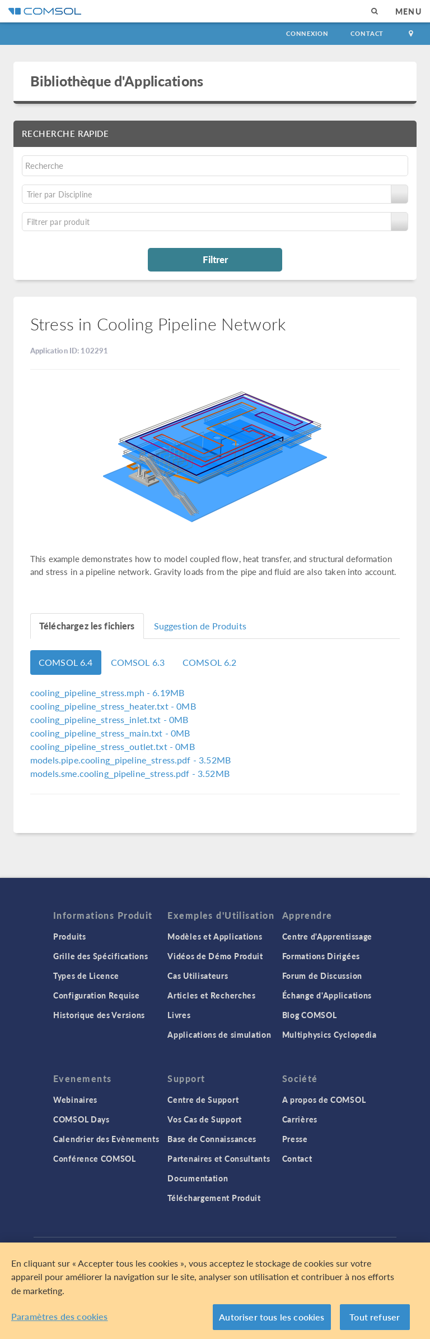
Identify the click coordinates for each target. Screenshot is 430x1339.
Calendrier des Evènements (106, 1138)
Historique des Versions (99, 1014)
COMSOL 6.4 (66, 662)
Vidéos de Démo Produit (215, 955)
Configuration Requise (96, 995)
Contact (367, 33)
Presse (295, 1138)
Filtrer (215, 259)
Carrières (299, 1119)
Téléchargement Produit (213, 1197)
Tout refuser (374, 1316)
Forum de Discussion (322, 975)
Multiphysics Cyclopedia (329, 1034)
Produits (69, 936)
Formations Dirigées (321, 955)
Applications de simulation (219, 1034)
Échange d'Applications (327, 995)
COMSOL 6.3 (138, 662)
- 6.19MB (107, 692)
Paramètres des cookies (59, 1316)
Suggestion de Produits (200, 625)
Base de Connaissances (211, 1138)
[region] (215, 1291)
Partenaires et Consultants (218, 1158)
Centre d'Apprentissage (327, 936)
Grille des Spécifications (100, 955)
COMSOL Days (81, 1119)
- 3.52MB (130, 759)
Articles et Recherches (211, 995)
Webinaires (75, 1099)
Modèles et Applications (214, 936)
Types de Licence (86, 975)
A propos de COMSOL (324, 1099)
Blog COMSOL (309, 1014)
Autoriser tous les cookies (271, 1316)
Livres (178, 1014)
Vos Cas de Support (204, 1119)
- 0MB (113, 706)
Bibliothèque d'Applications (116, 81)
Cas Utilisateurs (197, 975)
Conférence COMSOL (94, 1158)
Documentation (197, 1178)
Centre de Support (203, 1099)
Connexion (307, 33)
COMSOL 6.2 (210, 662)
